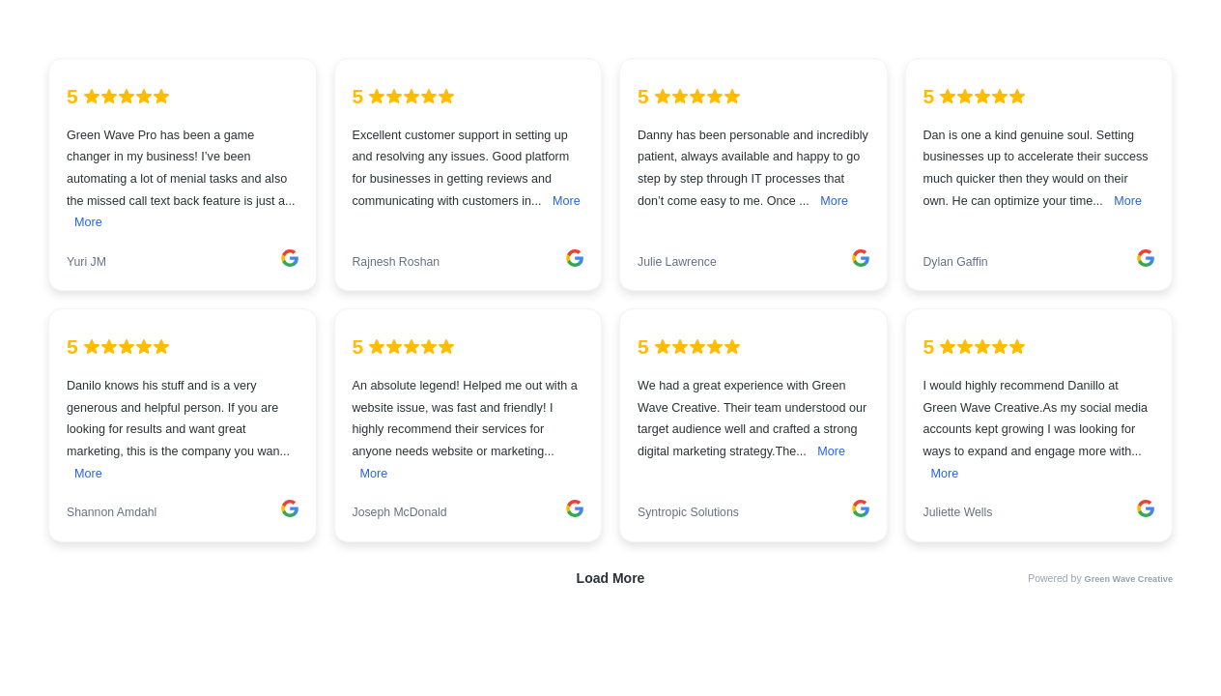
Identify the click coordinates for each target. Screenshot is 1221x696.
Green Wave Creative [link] (1129, 579)
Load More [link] (611, 578)
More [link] (88, 222)
